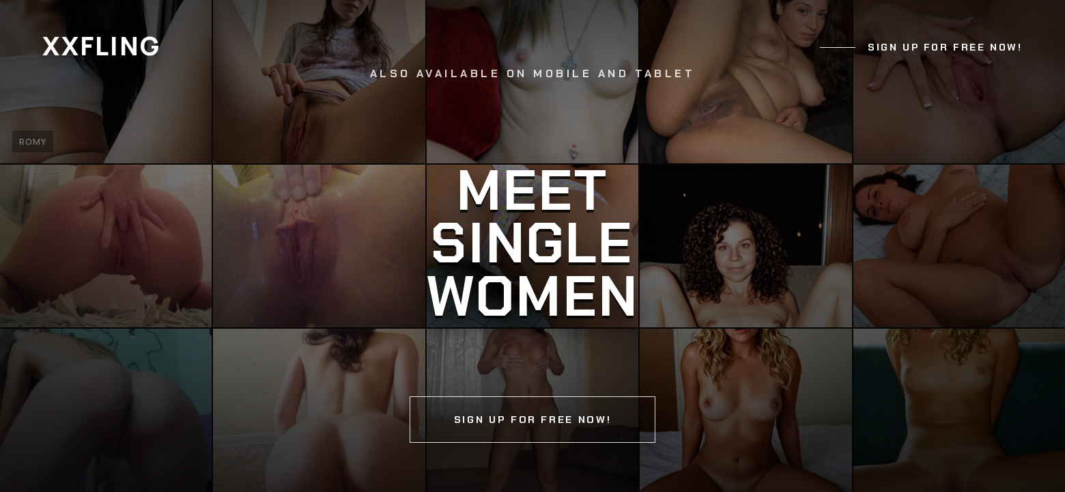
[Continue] (532, 246)
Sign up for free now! (945, 47)
